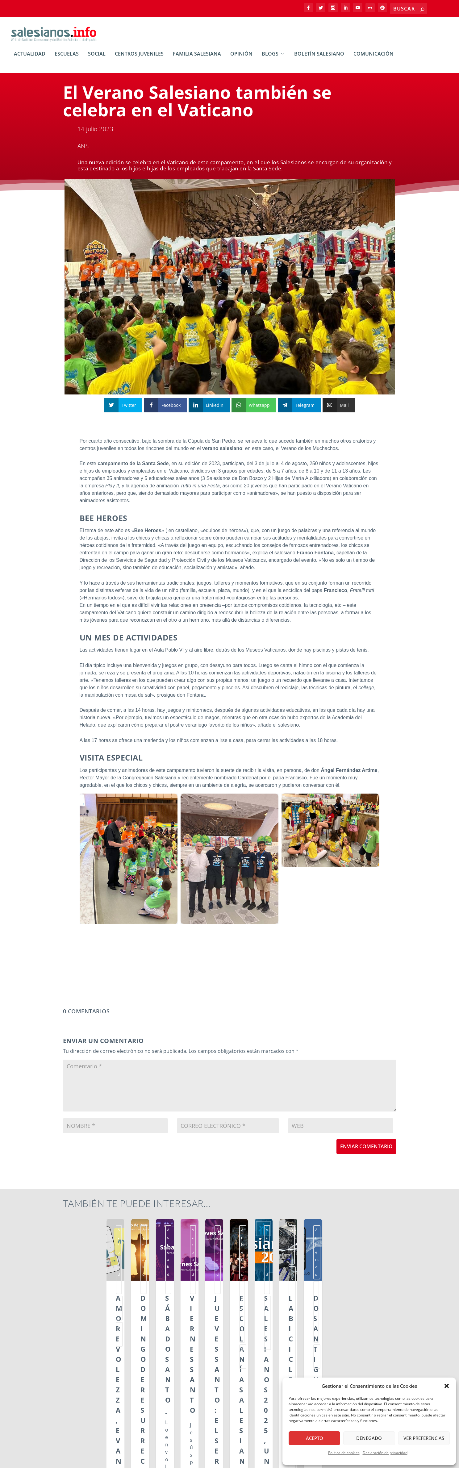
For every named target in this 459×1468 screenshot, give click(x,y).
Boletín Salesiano (319, 58)
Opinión (241, 58)
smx (101, 1234)
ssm (113, 1234)
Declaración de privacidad (385, 1452)
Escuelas (67, 58)
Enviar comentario (366, 1150)
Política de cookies (344, 1452)
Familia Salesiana (197, 58)
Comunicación (373, 58)
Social (97, 58)
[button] (447, 1386)
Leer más (83, 1406)
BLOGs (270, 58)
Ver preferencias (423, 1438)
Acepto (314, 1438)
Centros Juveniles (139, 58)
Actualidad (29, 58)
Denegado (369, 1438)
